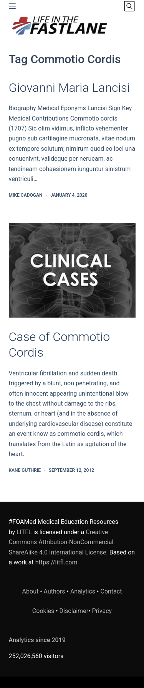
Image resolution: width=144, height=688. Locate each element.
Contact (111, 591)
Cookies (44, 611)
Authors (54, 591)
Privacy (102, 611)
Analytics (82, 591)
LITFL (24, 532)
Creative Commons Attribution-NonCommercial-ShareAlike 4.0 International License (62, 542)
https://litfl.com (56, 562)
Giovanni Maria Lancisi (69, 87)
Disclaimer (74, 611)
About (30, 591)
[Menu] (12, 6)
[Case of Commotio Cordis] (72, 270)
